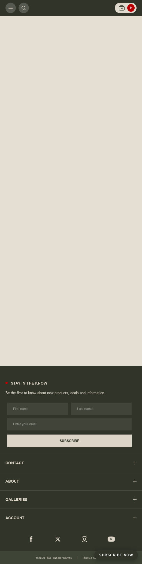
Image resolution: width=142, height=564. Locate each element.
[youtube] (111, 539)
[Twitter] (58, 539)
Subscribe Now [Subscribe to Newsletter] (116, 555)
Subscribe (69, 441)
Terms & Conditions (94, 557)
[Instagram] (84, 539)
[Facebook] (31, 539)
